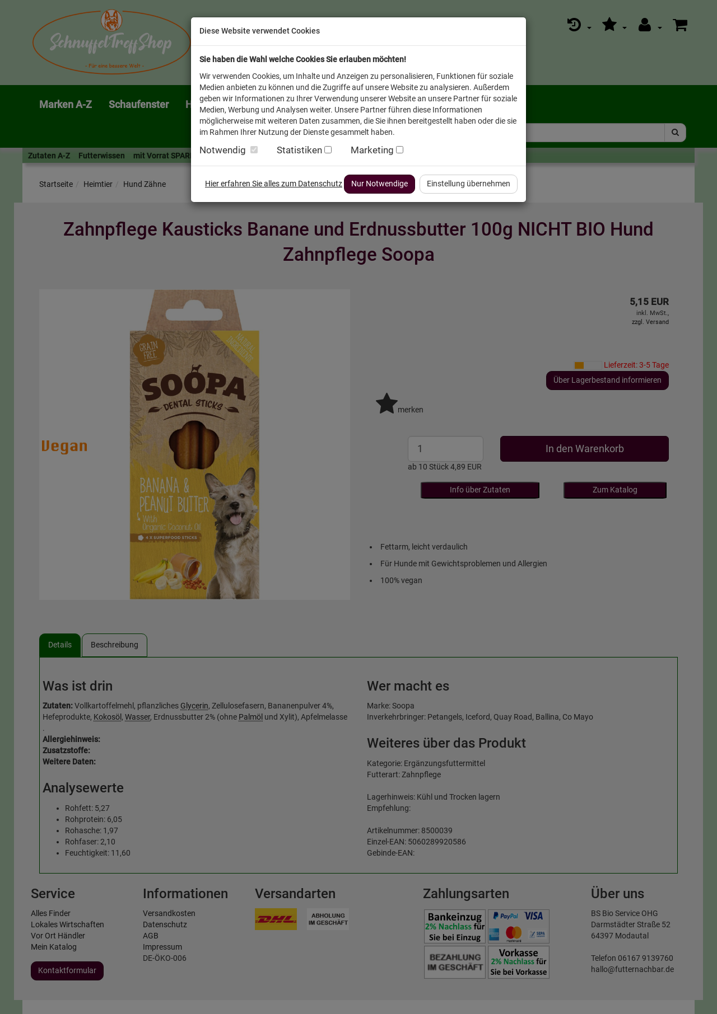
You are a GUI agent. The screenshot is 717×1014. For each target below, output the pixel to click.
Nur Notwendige (379, 183)
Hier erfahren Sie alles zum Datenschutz (273, 183)
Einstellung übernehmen (468, 183)
